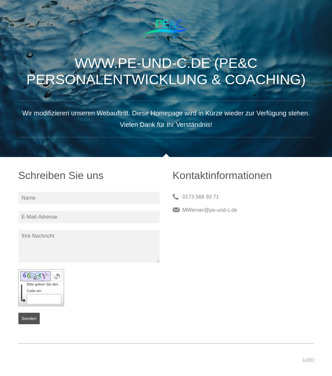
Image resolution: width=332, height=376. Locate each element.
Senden (29, 318)
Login (308, 359)
